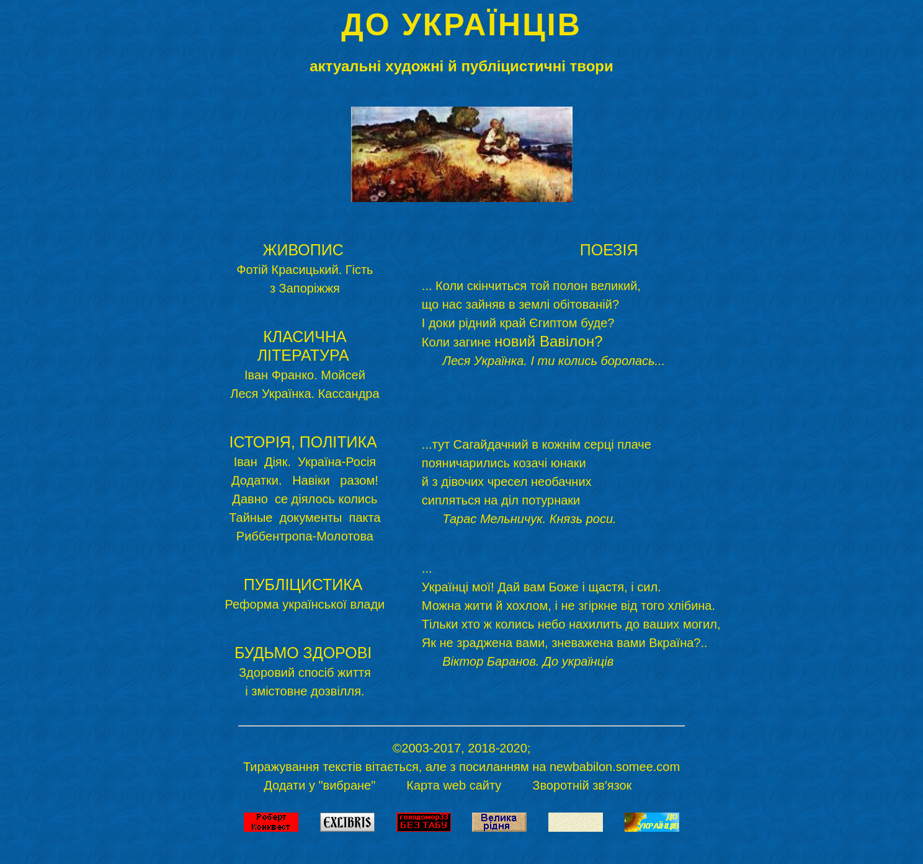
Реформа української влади (305, 604)
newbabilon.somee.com (615, 767)
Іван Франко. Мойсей (304, 375)
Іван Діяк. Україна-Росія (305, 462)
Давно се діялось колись (304, 499)
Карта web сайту (453, 785)
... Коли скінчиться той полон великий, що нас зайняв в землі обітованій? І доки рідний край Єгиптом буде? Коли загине (543, 323)
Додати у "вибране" (319, 785)
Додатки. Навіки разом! (304, 480)
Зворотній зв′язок (583, 785)
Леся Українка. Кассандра (304, 393)
